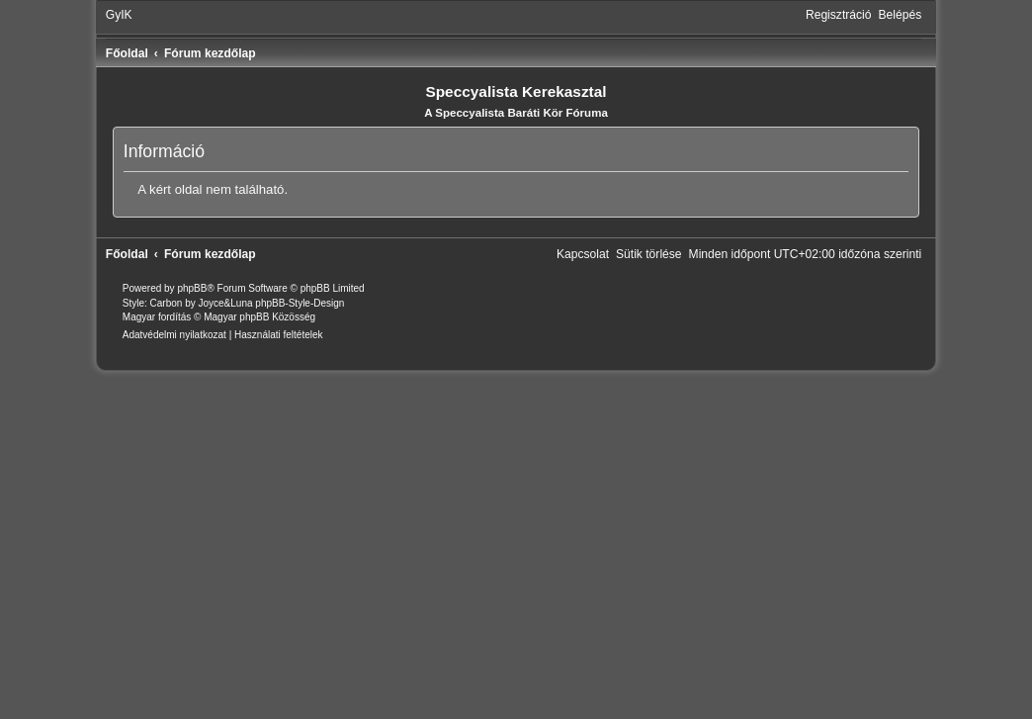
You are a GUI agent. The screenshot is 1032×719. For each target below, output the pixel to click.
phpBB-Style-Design (299, 303)
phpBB (192, 288)
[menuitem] (119, 15)
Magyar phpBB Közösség (259, 317)
